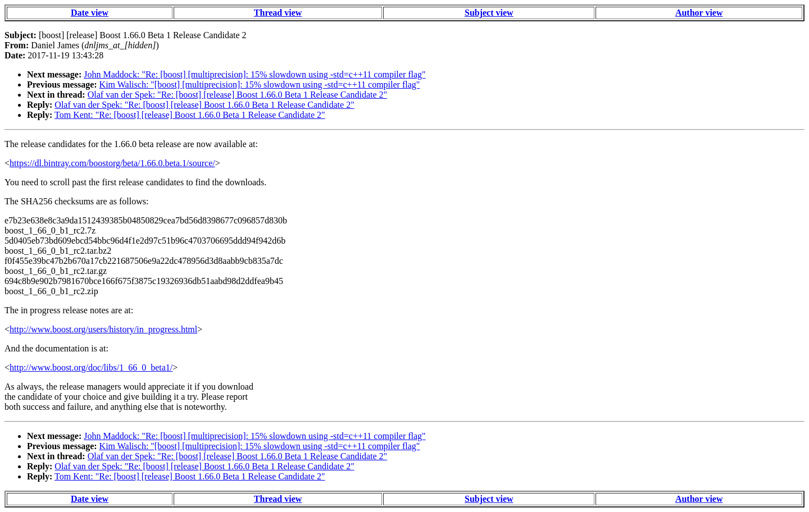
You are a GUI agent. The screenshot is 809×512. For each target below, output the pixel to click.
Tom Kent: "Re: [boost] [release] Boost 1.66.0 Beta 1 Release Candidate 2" (189, 115)
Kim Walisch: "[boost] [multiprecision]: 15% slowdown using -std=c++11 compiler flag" (259, 84)
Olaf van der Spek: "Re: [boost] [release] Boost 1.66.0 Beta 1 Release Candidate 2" (237, 94)
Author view (699, 12)
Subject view (489, 12)
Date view (89, 12)
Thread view (278, 12)
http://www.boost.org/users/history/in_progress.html (103, 329)
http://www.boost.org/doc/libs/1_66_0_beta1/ (91, 367)
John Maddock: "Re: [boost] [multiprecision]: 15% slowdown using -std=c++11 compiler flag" (254, 74)
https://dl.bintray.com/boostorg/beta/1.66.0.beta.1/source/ (112, 163)
